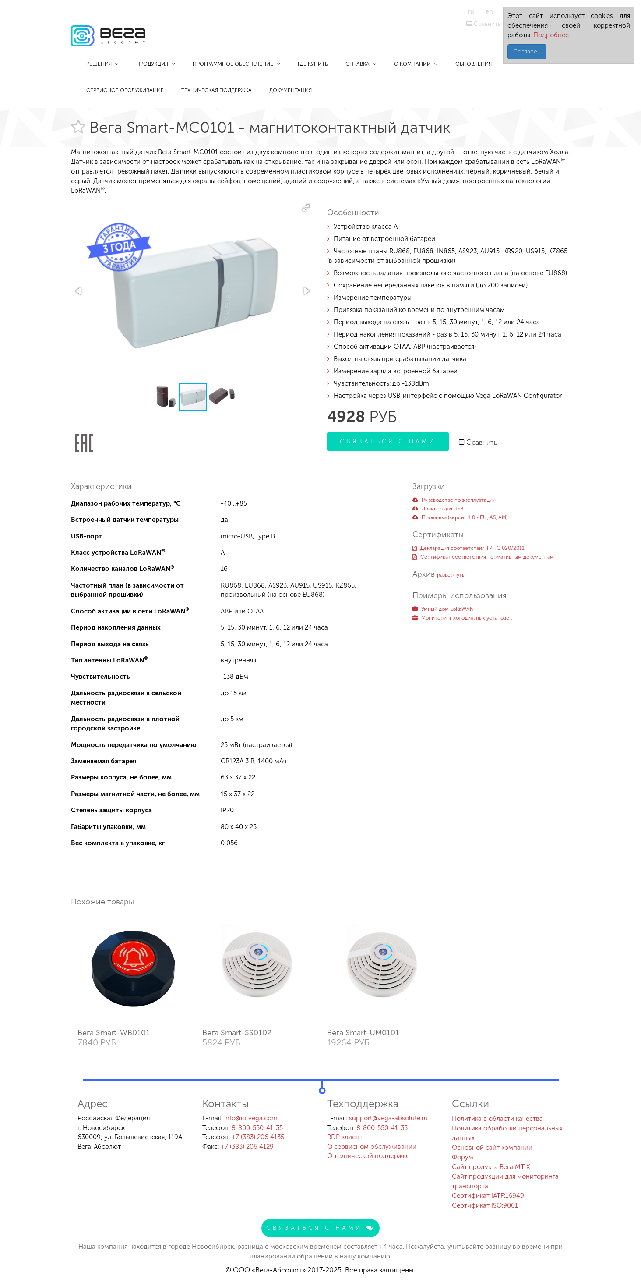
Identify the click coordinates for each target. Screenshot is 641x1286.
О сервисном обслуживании (371, 1147)
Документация (290, 90)
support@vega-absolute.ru (388, 1118)
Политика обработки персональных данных (507, 1133)
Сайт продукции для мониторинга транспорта (505, 1181)
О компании (416, 64)
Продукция (155, 64)
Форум (462, 1157)
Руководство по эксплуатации (454, 500)
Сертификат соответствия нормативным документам (483, 557)
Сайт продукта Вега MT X (491, 1167)
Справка (361, 64)
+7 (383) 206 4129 (247, 1147)
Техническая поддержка (216, 90)
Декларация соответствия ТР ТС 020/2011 (468, 548)
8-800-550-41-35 (257, 1128)
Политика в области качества (497, 1119)
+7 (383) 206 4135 (258, 1137)
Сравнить (483, 24)
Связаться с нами (388, 441)
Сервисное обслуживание (125, 90)
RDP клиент (345, 1137)
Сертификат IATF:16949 (488, 1196)
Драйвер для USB (437, 509)
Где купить (313, 64)
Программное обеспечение (236, 64)
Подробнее (550, 35)
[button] (306, 208)
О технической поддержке (368, 1156)
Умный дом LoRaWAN (443, 609)
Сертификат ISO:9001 (485, 1205)
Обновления (473, 64)
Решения (102, 64)
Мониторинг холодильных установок (462, 618)
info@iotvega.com (251, 1118)
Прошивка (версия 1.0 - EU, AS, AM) (459, 517)
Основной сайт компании (492, 1147)
